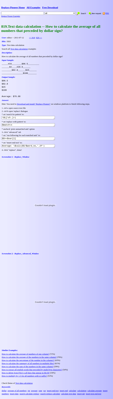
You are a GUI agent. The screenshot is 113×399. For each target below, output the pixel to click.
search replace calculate (50, 395)
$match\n (31, 126)
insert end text (53, 392)
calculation (81, 392)
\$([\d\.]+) (31, 118)
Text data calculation (19, 49)
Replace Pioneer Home (13, 7)
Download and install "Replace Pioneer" (33, 104)
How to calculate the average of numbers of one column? (25, 356)
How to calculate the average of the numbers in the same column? (29, 359)
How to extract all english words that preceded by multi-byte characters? (32, 371)
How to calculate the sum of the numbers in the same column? (27, 368)
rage (40, 392)
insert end (64, 392)
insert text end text (93, 395)
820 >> (39, 37)
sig (29, 392)
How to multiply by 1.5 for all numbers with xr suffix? (24, 378)
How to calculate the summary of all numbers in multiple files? (28, 365)
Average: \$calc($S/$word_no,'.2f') (31, 147)
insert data (14, 395)
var (44, 392)
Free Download (50, 7)
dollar (4, 392)
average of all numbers (17, 392)
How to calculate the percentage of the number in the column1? (28, 362)
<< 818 (32, 37)
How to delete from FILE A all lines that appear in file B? (26, 374)
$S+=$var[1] (31, 140)
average (34, 392)
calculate (72, 392)
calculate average (94, 392)
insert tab (81, 395)
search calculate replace (29, 395)
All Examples (33, 7)
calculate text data (68, 395)
